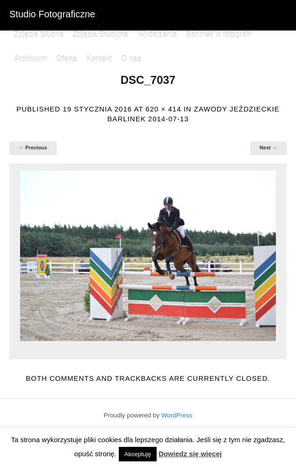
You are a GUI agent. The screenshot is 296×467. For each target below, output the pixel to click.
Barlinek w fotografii (219, 34)
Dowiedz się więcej (190, 454)
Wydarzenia (157, 34)
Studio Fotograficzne (52, 14)
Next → (268, 147)
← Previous (33, 147)
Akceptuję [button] (137, 454)
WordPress (177, 415)
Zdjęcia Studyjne (100, 34)
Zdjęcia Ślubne (39, 34)
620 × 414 (163, 109)
